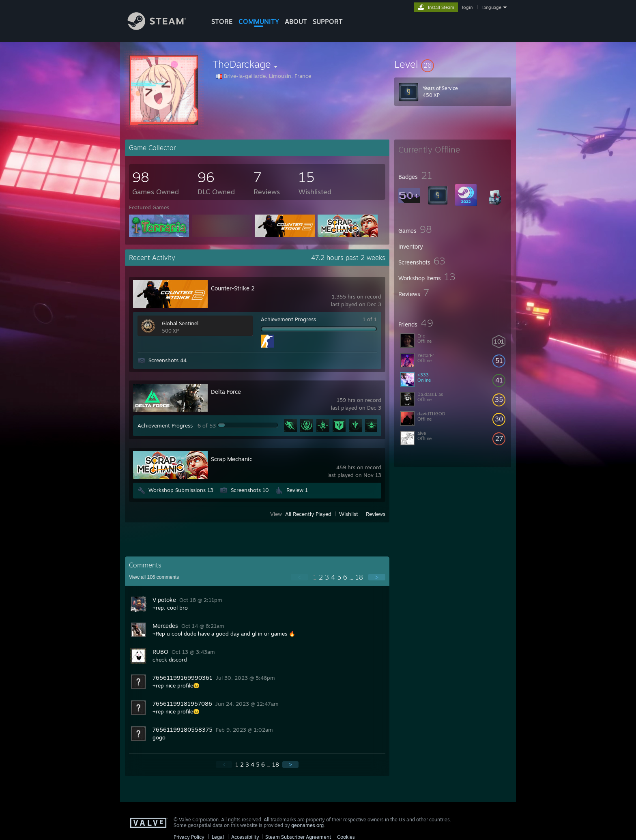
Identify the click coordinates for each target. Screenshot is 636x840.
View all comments (154, 577)
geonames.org (307, 825)
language (491, 7)
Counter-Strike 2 (233, 288)
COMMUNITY (258, 21)
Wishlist (348, 514)
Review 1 (297, 490)
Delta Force (226, 391)
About (296, 21)
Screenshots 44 (167, 360)
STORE (222, 21)
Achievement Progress (288, 319)
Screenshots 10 (250, 490)
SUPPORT (328, 21)
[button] (452, 64)
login (467, 7)
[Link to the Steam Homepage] (163, 27)
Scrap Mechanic (231, 458)
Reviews (375, 514)
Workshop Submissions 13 (180, 490)
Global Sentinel (180, 323)
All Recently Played (308, 514)
